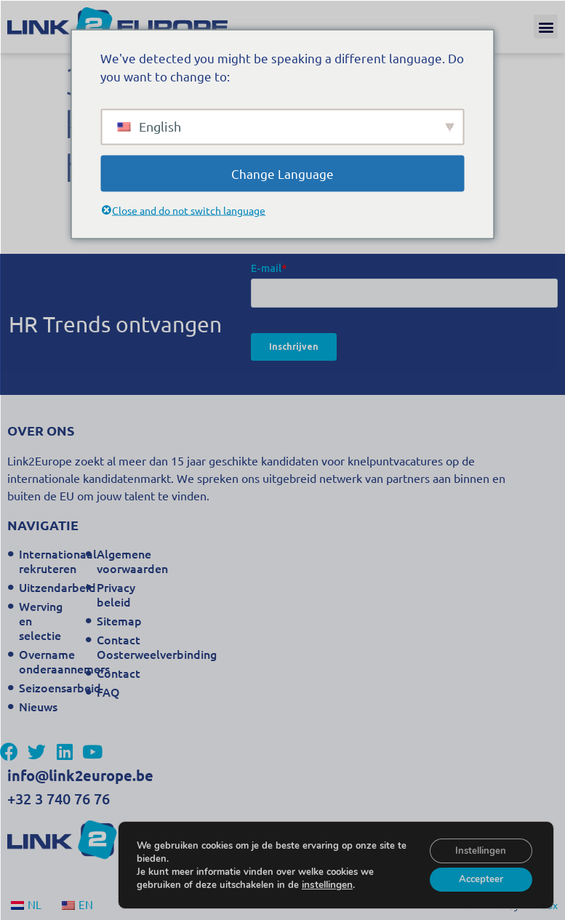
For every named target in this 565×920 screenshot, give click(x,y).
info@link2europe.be (80, 775)
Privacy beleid (116, 594)
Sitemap (119, 620)
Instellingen (478, 848)
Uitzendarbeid (48, 587)
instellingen (327, 882)
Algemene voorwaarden (126, 560)
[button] (546, 27)
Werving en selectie (41, 620)
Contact (118, 672)
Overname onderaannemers (48, 661)
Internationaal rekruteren (48, 560)
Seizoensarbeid (48, 687)
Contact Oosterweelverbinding (126, 646)
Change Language (282, 172)
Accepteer (477, 878)
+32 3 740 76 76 (58, 798)
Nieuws (38, 706)
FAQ (108, 691)
